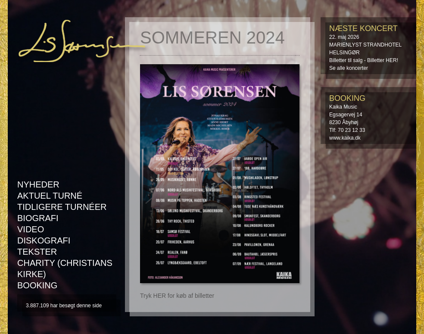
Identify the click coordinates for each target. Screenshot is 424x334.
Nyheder (38, 184)
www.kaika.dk (345, 138)
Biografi (38, 218)
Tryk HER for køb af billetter (177, 295)
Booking (37, 285)
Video (30, 229)
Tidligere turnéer (61, 207)
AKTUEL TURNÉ (49, 195)
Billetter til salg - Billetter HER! (363, 60)
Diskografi (43, 240)
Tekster (37, 251)
